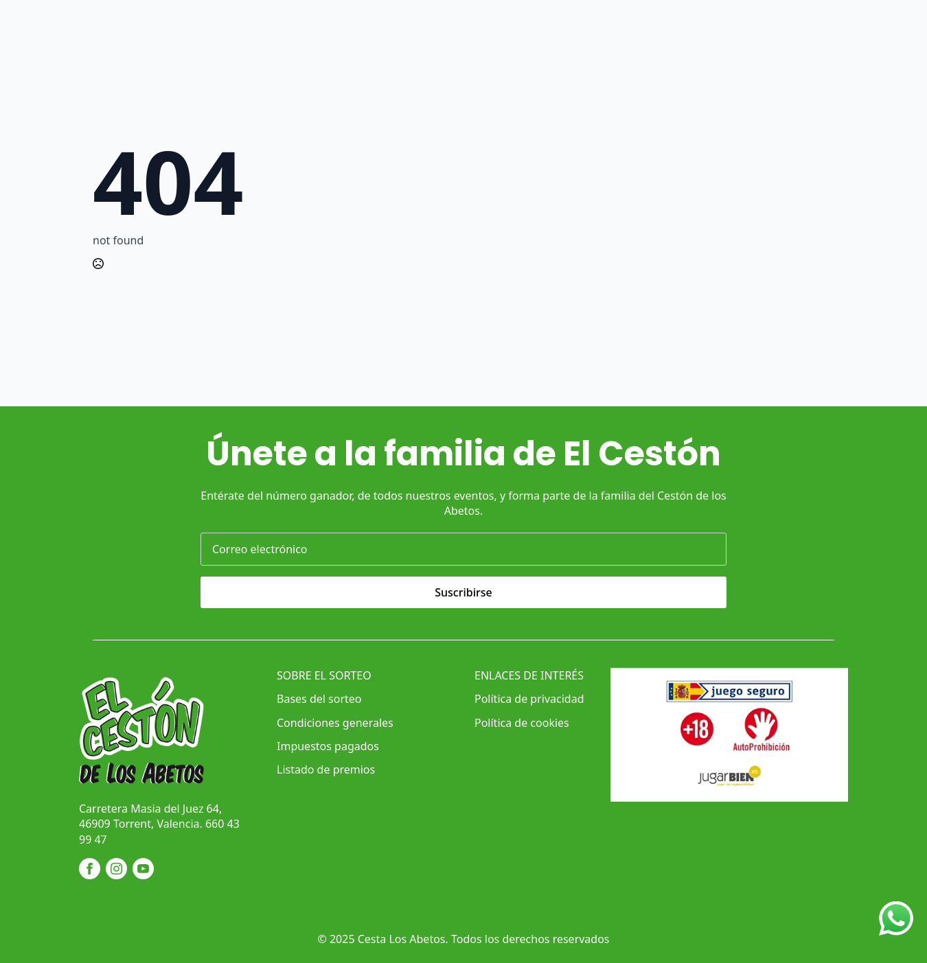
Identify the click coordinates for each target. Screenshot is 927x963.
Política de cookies (521, 722)
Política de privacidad (529, 698)
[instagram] (116, 868)
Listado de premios (326, 769)
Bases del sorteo (319, 698)
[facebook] (89, 868)
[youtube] (143, 868)
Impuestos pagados (328, 746)
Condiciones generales (335, 722)
